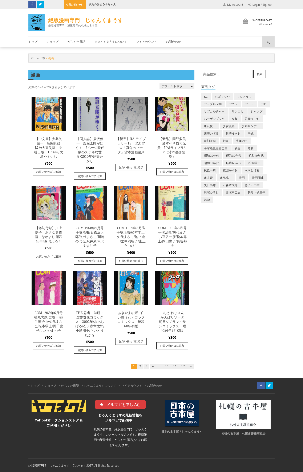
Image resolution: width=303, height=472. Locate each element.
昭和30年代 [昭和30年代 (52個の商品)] (233, 156)
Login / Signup (260, 5)
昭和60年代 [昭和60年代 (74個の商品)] (233, 163)
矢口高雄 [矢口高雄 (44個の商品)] (210, 185)
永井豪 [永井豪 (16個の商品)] (208, 178)
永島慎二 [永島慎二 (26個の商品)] (226, 178)
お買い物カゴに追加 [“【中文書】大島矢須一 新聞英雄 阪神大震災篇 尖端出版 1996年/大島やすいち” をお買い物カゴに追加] (48, 172)
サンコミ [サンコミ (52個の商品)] (237, 111)
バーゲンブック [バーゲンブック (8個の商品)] (214, 119)
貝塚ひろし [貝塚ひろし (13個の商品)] (211, 192)
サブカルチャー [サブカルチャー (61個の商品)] (214, 111)
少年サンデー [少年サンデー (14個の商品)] (250, 126)
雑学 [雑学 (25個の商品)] (207, 200)
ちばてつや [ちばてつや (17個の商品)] (222, 97)
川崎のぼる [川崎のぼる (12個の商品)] (211, 133)
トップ (32, 42)
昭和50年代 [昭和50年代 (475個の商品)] (211, 163)
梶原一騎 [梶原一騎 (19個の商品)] (210, 170)
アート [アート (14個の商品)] (249, 104)
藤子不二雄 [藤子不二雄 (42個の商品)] (252, 185)
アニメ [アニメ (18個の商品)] (233, 104)
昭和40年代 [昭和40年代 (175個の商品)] (256, 156)
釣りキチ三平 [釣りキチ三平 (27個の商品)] (256, 192)
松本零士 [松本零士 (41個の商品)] (254, 163)
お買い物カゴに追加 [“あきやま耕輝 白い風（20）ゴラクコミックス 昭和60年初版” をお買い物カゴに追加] (131, 341)
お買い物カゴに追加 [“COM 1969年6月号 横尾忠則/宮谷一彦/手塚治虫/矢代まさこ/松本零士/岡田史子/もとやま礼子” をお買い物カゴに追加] (48, 346)
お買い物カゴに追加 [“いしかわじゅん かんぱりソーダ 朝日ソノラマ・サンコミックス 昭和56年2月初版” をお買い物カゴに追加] (172, 346)
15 (167, 366)
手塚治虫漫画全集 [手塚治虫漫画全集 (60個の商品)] (215, 148)
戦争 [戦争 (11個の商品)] (226, 141)
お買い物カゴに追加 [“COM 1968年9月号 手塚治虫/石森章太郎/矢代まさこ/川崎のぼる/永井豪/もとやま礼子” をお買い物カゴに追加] (89, 261)
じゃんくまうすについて (110, 42)
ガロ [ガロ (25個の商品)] (264, 104)
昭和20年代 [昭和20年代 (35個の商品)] (211, 156)
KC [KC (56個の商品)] (206, 97)
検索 (259, 74)
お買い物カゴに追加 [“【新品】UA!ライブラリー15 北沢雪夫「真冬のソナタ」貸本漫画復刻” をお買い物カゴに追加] (131, 167)
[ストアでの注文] (176, 86)
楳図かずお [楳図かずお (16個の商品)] (230, 170)
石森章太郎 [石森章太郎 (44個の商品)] (230, 185)
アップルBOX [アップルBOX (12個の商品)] (213, 104)
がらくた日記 (76, 42)
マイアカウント (146, 42)
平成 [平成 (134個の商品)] (251, 133)
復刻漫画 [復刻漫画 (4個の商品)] (210, 141)
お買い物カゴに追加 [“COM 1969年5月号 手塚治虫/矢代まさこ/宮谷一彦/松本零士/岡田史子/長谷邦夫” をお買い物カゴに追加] (172, 261)
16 (175, 366)
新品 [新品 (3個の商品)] (238, 148)
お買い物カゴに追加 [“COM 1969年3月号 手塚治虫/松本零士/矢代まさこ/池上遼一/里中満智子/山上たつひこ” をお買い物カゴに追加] (131, 261)
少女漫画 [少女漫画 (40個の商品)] (229, 126)
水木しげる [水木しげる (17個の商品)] (252, 170)
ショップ (52, 42)
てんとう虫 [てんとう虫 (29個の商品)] (244, 97)
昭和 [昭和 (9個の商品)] (251, 148)
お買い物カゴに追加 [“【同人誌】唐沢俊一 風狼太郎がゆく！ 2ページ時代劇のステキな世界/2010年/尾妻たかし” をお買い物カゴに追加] (89, 176)
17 (183, 366)
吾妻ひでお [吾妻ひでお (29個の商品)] (252, 119)
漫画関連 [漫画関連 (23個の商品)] (258, 178)
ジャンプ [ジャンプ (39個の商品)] (256, 111)
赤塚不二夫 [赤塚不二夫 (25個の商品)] (233, 192)
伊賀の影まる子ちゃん (102, 4)
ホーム (35, 58)
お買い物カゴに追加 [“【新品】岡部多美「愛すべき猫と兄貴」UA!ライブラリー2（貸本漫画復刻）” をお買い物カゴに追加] (172, 172)
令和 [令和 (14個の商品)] (235, 119)
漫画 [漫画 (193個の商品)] (242, 178)
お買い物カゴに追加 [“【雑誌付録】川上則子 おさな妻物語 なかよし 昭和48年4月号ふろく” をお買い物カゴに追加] (48, 256)
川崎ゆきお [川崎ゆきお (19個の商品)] (233, 133)
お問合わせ (173, 42)
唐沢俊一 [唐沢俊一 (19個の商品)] (210, 126)
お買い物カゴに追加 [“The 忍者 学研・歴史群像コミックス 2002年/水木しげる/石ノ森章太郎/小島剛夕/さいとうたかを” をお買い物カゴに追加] (89, 350)
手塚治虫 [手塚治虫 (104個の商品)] (242, 141)
